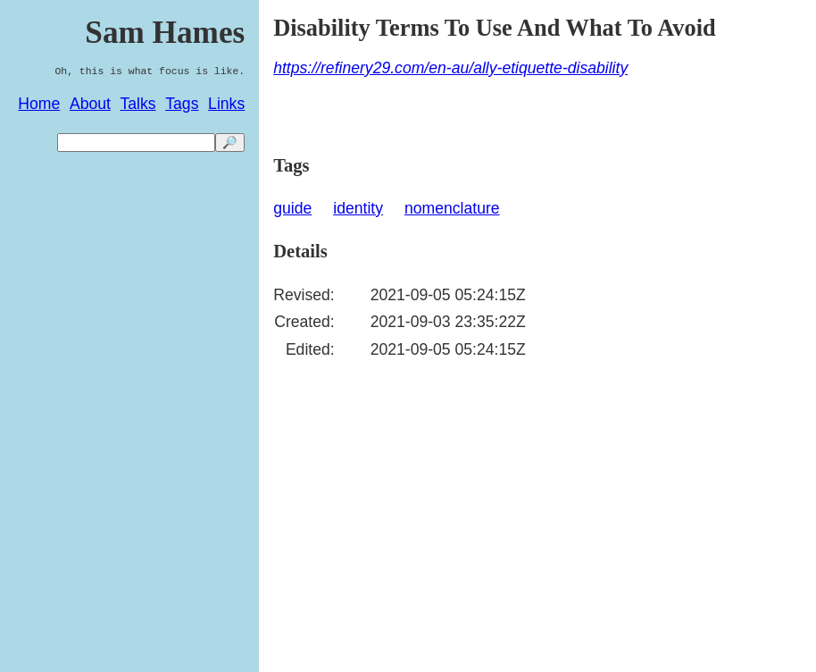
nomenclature (452, 208)
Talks (138, 104)
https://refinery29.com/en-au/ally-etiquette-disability (450, 68)
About (90, 104)
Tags (181, 104)
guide (292, 208)
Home (39, 104)
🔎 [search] (229, 142)
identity (358, 208)
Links (226, 104)
